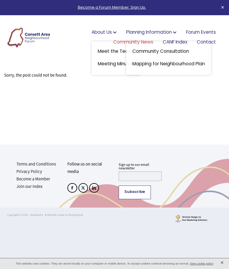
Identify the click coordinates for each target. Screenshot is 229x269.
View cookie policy (201, 263)
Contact (206, 42)
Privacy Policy (29, 171)
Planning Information (151, 32)
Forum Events (201, 32)
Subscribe (134, 192)
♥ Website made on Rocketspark (64, 215)
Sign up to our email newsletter (134, 166)
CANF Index (175, 42)
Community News (133, 42)
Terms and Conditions (36, 164)
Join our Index (29, 186)
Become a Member (33, 179)
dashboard (36, 215)
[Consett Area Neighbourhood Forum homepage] (28, 38)
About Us (104, 32)
